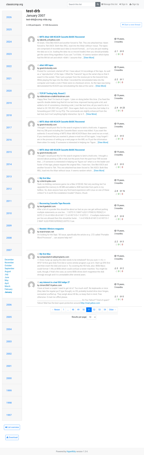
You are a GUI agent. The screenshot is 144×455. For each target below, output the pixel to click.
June (7, 277)
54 (105, 309)
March (7, 286)
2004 (9, 329)
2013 (9, 176)
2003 (9, 341)
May (6, 280)
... (68, 309)
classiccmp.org (14, 4)
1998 (9, 402)
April (7, 283)
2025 (9, 29)
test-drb (33, 11)
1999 (9, 390)
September (9, 268)
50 (84, 309)
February (8, 289)
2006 (9, 304)
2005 (9, 317)
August (8, 271)
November (9, 262)
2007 (9, 250)
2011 (9, 201)
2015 (9, 152)
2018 (9, 115)
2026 (9, 17)
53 (99, 309)
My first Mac (44, 178)
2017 (9, 127)
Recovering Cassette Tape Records (53, 203)
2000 (9, 378)
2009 (9, 225)
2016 (9, 139)
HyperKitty (71, 451)
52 (94, 309)
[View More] (89, 57)
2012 (9, 188)
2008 (9, 237)
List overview (12, 427)
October (8, 265)
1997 (9, 415)
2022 (9, 66)
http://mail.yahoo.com (90, 303)
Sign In (123, 4)
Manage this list (109, 4)
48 (73, 309)
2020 (9, 90)
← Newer (56, 309)
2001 (9, 366)
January (8, 292)
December (9, 259)
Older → (112, 309)
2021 (9, 78)
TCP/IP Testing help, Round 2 (51, 93)
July (6, 274)
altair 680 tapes (45, 65)
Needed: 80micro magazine (50, 229)
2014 (9, 164)
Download (12, 437)
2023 (9, 54)
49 (78, 309)
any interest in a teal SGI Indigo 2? (53, 282)
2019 (9, 103)
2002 (9, 353)
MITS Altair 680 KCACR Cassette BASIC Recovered (61, 37)
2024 (9, 41)
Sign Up (134, 4)
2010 (9, 213)
